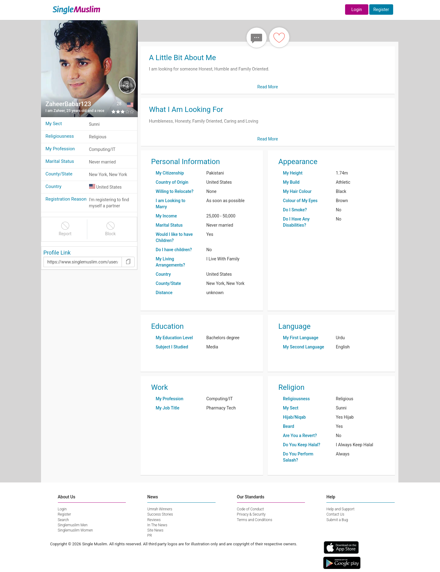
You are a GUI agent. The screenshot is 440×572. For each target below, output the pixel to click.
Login (356, 9)
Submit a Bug (337, 520)
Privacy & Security (251, 514)
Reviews (154, 520)
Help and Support (340, 509)
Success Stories (160, 514)
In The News (157, 525)
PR (149, 535)
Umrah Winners (159, 509)
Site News (155, 530)
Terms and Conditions (255, 520)
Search (63, 520)
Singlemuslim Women (75, 530)
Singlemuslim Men (73, 525)
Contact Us (335, 514)
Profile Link (57, 252)
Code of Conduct (250, 509)
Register (381, 9)
